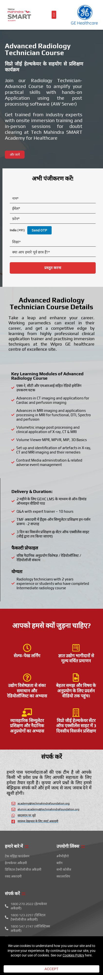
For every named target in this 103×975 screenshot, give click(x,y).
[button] (54, 15)
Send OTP (39, 230)
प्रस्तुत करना (52, 268)
